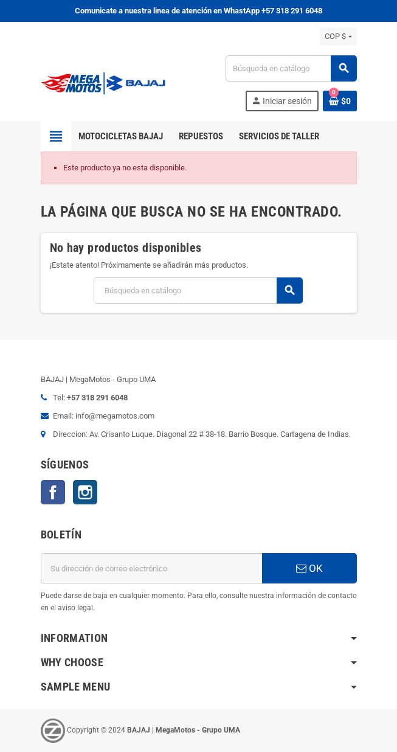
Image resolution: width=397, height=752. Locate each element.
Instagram (85, 492)
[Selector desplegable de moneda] (338, 36)
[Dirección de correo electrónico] (151, 568)
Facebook (53, 492)
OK (309, 568)
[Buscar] (291, 68)
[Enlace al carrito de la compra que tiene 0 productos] (340, 101)
